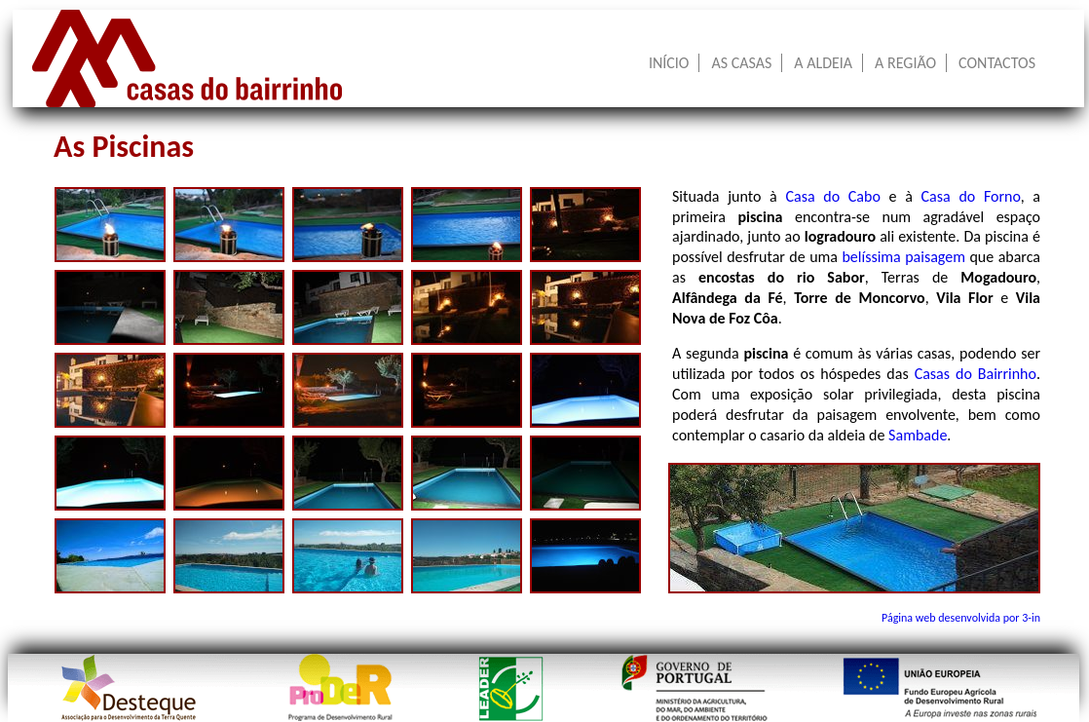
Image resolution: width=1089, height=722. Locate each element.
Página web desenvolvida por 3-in (961, 618)
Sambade (917, 435)
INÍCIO (669, 63)
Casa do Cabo (832, 196)
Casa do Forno (971, 196)
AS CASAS (741, 63)
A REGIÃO (905, 63)
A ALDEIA (823, 63)
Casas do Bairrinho (975, 373)
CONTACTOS (996, 63)
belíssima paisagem (903, 256)
